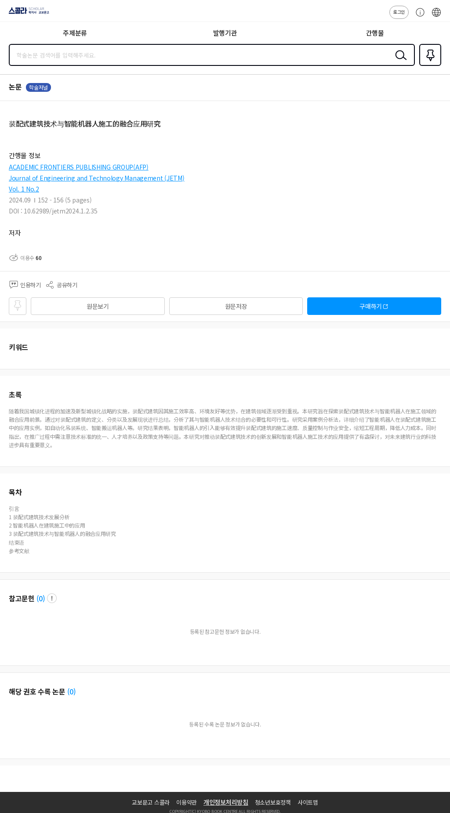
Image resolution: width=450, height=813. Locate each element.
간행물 (375, 32)
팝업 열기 (52, 598)
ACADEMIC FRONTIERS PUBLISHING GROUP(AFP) (79, 167)
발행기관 (225, 32)
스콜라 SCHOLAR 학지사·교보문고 (26, 13)
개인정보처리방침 (225, 802)
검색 (399, 61)
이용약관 (186, 802)
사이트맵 (308, 802)
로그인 (399, 11)
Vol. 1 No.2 (24, 188)
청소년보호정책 (273, 802)
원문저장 (236, 306)
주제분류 (75, 32)
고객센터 (418, 16)
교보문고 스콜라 (151, 802)
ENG (436, 16)
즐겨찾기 (428, 65)
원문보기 (98, 306)
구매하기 (370, 306)
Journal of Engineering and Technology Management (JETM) (97, 177)
